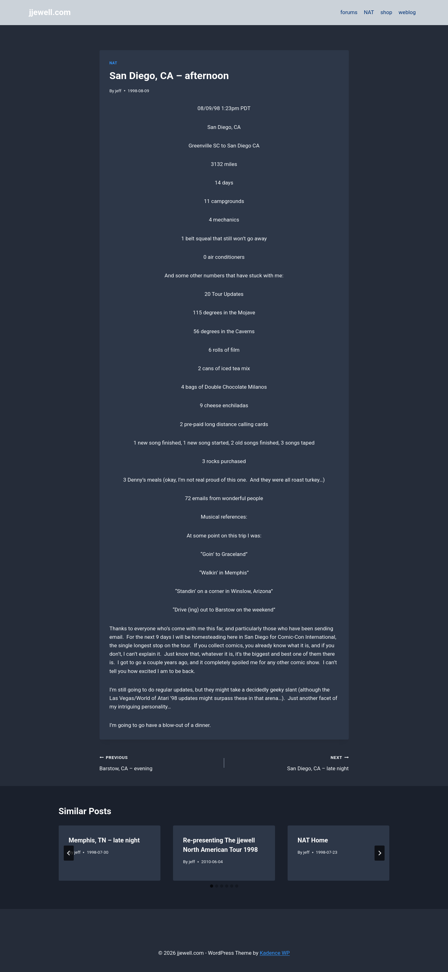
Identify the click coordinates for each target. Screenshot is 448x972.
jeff (118, 90)
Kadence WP (275, 953)
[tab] (211, 886)
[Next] (380, 853)
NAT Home (313, 840)
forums (348, 12)
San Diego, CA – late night (289, 762)
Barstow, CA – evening (159, 762)
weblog (407, 12)
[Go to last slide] (69, 853)
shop (386, 12)
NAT (369, 12)
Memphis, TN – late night (104, 840)
